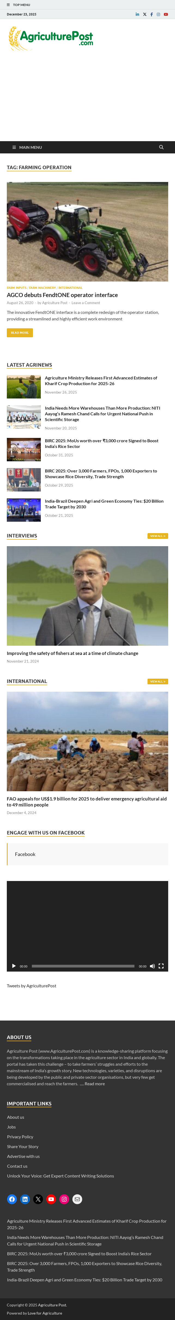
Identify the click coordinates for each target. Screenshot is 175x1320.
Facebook (25, 854)
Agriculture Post (54, 303)
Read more (95, 1083)
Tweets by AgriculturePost (31, 985)
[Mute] (152, 966)
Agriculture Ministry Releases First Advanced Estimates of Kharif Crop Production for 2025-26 (101, 380)
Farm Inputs (16, 288)
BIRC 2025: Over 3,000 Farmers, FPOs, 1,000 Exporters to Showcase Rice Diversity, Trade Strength (101, 473)
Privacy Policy (20, 1136)
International (70, 288)
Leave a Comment (86, 303)
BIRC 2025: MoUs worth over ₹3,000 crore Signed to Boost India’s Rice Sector (79, 1253)
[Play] (14, 966)
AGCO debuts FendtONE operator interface (62, 294)
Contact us (17, 1165)
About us (15, 1117)
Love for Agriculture (45, 1313)
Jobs (11, 1126)
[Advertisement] (87, 100)
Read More (18, 331)
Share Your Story (22, 1146)
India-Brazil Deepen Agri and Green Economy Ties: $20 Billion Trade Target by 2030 (84, 1279)
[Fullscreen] (161, 966)
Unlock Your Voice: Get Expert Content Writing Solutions (60, 1175)
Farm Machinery (42, 288)
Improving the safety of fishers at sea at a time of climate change (72, 653)
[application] (87, 926)
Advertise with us (23, 1156)
